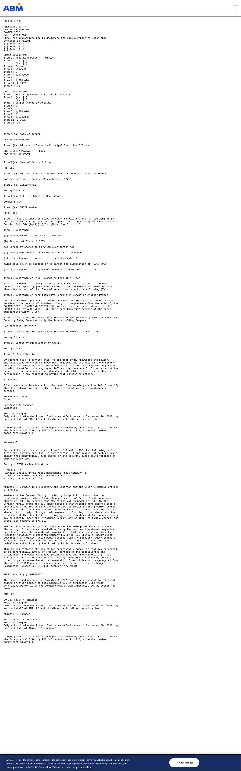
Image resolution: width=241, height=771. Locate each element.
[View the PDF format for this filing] (236, 8)
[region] (120, 762)
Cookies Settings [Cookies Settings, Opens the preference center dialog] (184, 762)
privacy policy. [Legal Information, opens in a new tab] (83, 767)
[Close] (235, 762)
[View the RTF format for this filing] (233, 8)
